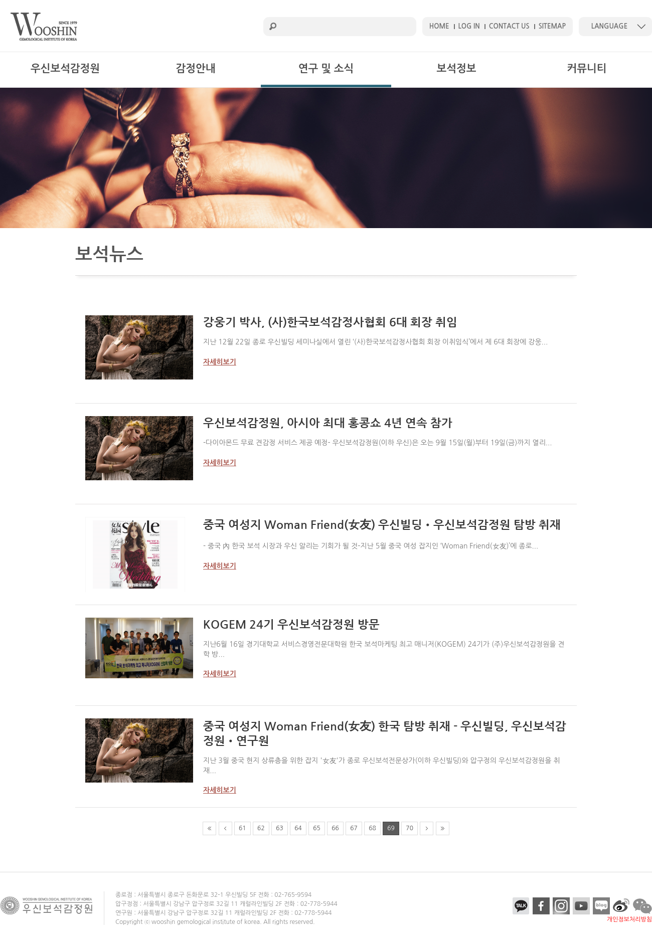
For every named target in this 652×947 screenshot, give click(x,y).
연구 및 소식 (326, 68)
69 (391, 828)
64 (298, 828)
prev (225, 828)
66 (335, 828)
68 (372, 828)
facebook (541, 905)
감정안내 (196, 68)
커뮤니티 (587, 68)
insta (561, 905)
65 (316, 828)
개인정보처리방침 (629, 919)
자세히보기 (219, 361)
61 (242, 828)
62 (261, 828)
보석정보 (456, 68)
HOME (439, 26)
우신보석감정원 (65, 68)
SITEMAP (552, 26)
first (209, 828)
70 (409, 828)
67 (354, 828)
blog (601, 905)
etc (621, 905)
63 (279, 828)
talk (642, 905)
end (442, 828)
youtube (581, 905)
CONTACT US (509, 26)
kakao (521, 905)
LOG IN (469, 26)
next (426, 828)
